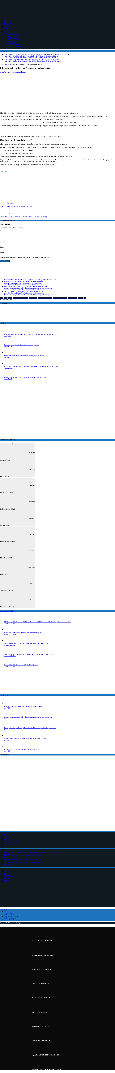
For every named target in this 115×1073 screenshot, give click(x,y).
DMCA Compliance (10, 844)
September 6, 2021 (5, 72)
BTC (14, 299)
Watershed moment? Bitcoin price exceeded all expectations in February (25, 357)
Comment (3, 231)
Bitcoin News (4, 696)
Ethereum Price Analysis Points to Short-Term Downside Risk (22, 284)
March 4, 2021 (8, 348)
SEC (79, 299)
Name (2, 243)
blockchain (10, 299)
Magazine (55, 299)
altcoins (1, 299)
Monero (6, 31)
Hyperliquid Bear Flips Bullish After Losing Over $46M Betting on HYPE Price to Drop (30, 281)
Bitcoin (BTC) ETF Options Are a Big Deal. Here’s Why (21, 666)
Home (5, 836)
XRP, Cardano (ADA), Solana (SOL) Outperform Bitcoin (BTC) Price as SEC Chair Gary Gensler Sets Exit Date (37, 623)
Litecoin (48, 299)
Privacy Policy (8, 839)
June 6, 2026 (7, 720)
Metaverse (59, 299)
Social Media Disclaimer (11, 843)
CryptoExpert (16, 72)
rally (76, 299)
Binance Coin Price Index (15, 46)
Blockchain (7, 24)
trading (81, 299)
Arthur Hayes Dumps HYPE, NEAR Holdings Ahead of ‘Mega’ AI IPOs (25, 288)
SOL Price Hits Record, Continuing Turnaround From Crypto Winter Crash (26, 645)
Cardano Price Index (13, 45)
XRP (85, 299)
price (69, 299)
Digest (30, 299)
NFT (63, 299)
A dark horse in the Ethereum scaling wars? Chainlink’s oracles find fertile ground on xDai (31, 368)
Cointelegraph (18, 299)
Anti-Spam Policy (9, 846)
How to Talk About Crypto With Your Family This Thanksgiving (23, 634)
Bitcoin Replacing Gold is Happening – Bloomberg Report (21, 346)
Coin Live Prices (9, 33)
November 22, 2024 (10, 646)
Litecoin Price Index (13, 39)
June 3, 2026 (7, 752)
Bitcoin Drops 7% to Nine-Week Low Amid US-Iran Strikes (21, 751)
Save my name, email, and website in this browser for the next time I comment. (25, 259)
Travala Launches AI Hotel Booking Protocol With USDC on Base (23, 293)
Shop (5, 48)
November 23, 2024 (10, 635)
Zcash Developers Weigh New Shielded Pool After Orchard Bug (23, 286)
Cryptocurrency (8, 23)
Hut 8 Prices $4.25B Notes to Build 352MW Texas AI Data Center (23, 283)
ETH (39, 299)
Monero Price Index (13, 41)
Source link (3, 171)
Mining (6, 29)
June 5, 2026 (7, 731)
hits (41, 299)
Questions (72, 299)
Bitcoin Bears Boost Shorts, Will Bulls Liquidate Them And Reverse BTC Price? (28, 289)
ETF (36, 299)
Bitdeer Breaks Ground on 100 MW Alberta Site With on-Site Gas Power (25, 740)
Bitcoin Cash (11, 43)
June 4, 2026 (7, 741)
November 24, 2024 (10, 625)
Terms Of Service (9, 841)
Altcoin (6, 28)
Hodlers (44, 299)
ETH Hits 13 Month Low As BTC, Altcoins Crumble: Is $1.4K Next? (24, 291)
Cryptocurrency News (7, 612)
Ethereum (6, 26)
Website (2, 253)
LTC (51, 299)
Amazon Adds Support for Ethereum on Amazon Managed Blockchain (25, 378)
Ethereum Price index (13, 36)
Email (2, 248)
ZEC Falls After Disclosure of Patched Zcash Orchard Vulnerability (24, 294)
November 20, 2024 (10, 668)
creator (23, 299)
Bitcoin (6, 21)
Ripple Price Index (13, 38)
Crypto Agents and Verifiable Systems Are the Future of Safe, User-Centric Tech (28, 655)
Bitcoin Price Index (13, 34)
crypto (26, 299)
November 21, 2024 (10, 657)
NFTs (66, 299)
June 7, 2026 (7, 337)
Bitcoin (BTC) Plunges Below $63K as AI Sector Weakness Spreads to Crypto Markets (30, 296)
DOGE (33, 299)
